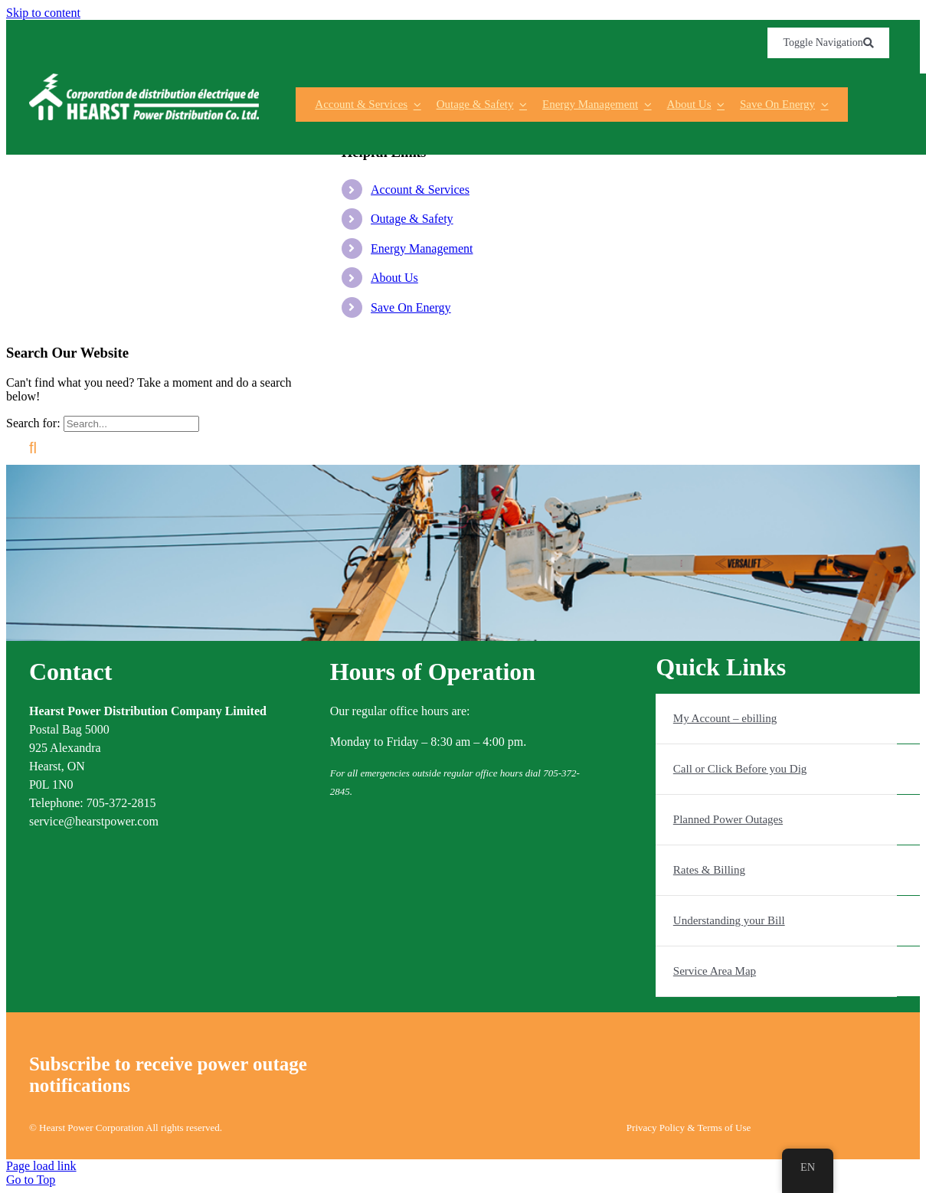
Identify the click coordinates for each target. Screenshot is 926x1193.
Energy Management (422, 248)
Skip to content (43, 12)
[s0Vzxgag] (144, 79)
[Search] (33, 448)
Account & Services (420, 189)
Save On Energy (411, 307)
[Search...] (131, 424)
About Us (394, 277)
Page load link (41, 1165)
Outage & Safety (412, 218)
